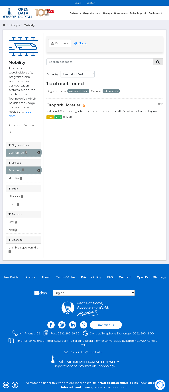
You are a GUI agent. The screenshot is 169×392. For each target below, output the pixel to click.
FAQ (110, 277)
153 (38, 333)
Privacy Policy (91, 277)
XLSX (58, 117)
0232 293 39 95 (68, 333)
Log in (78, 2)
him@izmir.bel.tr (92, 352)
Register (90, 2)
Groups (107, 12)
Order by (52, 74)
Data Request (138, 12)
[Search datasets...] (99, 61)
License (30, 277)
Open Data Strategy (151, 277)
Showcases (121, 12)
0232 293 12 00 (143, 333)
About (80, 43)
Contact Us (106, 325)
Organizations (92, 12)
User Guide (11, 277)
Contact (125, 277)
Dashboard (155, 12)
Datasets (75, 12)
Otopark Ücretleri (64, 105)
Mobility (29, 25)
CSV (50, 117)
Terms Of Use (65, 277)
